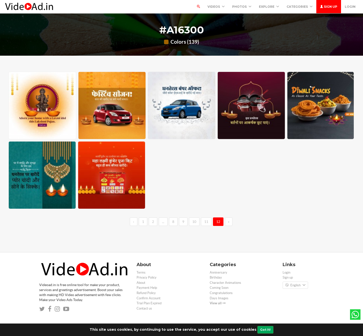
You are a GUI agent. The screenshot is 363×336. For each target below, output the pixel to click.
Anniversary (218, 272)
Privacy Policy (147, 277)
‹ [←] (133, 222)
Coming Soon (219, 288)
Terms (141, 272)
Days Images (219, 298)
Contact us (144, 308)
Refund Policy (146, 293)
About (141, 283)
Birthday (216, 277)
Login (350, 6)
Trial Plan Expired (149, 303)
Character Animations (225, 283)
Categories (300, 6)
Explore (269, 6)
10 (194, 222)
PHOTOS (241, 6)
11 (206, 222)
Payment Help (147, 288)
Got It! (265, 330)
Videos (216, 6)
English (295, 285)
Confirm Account (149, 298)
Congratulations (221, 293)
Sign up (328, 6)
